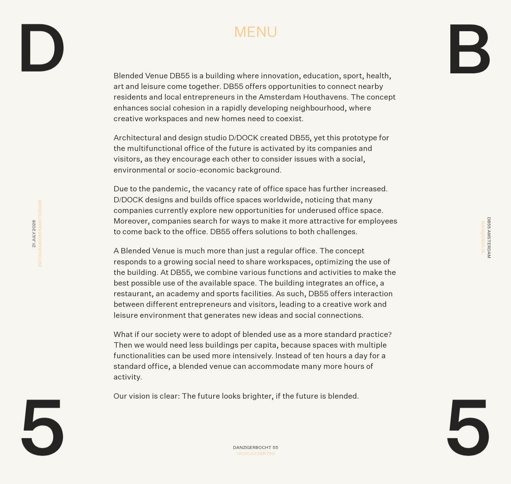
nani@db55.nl (482, 237)
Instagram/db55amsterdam (40, 233)
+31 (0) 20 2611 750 (255, 454)
